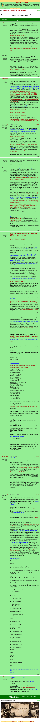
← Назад (2, 19)
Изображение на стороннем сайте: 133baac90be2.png (18, 471)
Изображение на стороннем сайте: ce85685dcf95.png (18, 69)
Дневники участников (6, 10)
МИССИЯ (13, 721)
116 (28, 696)
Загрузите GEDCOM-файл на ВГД (19, 0)
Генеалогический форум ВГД (22, 2)
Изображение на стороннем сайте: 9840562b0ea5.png (18, 113)
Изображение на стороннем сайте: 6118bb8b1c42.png (18, 330)
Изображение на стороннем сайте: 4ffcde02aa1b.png (18, 115)
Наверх (37, 78)
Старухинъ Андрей (16, 20)
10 (23, 696)
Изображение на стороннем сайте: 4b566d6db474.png (18, 112)
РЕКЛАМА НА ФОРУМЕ (30, 721)
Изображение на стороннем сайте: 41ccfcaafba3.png (18, 109)
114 (25, 696)
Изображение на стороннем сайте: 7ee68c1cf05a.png (18, 239)
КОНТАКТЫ (22, 721)
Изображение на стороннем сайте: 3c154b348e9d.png (18, 289)
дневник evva (11, 163)
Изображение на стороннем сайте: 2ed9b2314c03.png (18, 281)
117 (30, 696)
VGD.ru (5, 8)
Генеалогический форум (4, 699)
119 (33, 696)
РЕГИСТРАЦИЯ (15, 8)
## (38, 78)
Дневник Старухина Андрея (22, 10)
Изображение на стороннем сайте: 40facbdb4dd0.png (18, 136)
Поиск (35, 8)
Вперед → (6, 19)
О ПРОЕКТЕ (5, 721)
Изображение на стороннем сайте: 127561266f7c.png (18, 35)
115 (27, 696)
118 (31, 696)
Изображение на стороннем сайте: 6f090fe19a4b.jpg (17, 179)
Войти (25, 8)
